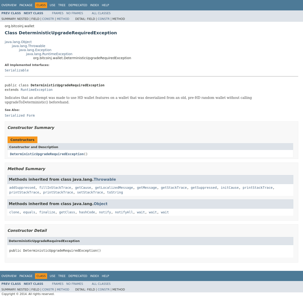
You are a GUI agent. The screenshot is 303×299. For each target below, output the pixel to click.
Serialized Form (20, 115)
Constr (48, 19)
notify (105, 212)
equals (29, 212)
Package (25, 5)
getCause (83, 187)
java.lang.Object (18, 42)
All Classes (101, 13)
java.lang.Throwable (28, 46)
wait (141, 212)
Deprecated (77, 5)
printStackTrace (257, 187)
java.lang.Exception (35, 50)
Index (94, 5)
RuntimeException (37, 90)
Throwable (105, 179)
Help (105, 5)
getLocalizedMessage (114, 187)
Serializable (17, 70)
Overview (9, 5)
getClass (67, 212)
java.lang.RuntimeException (49, 54)
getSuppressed (204, 187)
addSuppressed (22, 187)
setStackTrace (90, 192)
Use (52, 5)
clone (14, 212)
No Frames (74, 13)
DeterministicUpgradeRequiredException (47, 154)
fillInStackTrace (55, 187)
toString (115, 192)
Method (63, 19)
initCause (230, 187)
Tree (62, 5)
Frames (58, 13)
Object (101, 204)
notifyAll (124, 212)
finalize (47, 212)
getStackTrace (174, 187)
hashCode (87, 212)
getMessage (147, 187)
